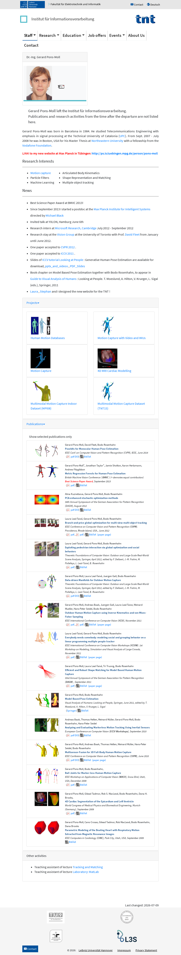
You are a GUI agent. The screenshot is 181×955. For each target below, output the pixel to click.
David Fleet (132, 234)
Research (47, 35)
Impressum (124, 950)
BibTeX (87, 456)
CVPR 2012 (68, 247)
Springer (71, 710)
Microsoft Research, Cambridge (75, 228)
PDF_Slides (77, 266)
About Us (136, 35)
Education (72, 35)
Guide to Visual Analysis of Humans (53, 279)
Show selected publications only (50, 437)
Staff (28, 35)
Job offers (97, 35)
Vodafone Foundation (36, 145)
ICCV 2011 (67, 253)
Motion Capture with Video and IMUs (122, 338)
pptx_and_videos (57, 266)
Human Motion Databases (48, 338)
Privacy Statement (146, 950)
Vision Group (65, 234)
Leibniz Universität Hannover (96, 950)
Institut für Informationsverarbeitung (62, 19)
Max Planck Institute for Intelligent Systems (122, 209)
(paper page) (104, 534)
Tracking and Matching (88, 867)
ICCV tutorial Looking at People (63, 260)
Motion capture (40, 173)
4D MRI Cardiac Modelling (114, 371)
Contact (31, 45)
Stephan (45, 291)
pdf (72, 456)
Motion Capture (41, 371)
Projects (32, 303)
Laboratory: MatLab (86, 872)
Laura (34, 291)
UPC (122, 136)
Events (115, 35)
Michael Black (55, 215)
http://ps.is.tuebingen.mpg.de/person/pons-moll (125, 153)
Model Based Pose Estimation (72, 272)
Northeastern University (107, 141)
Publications (35, 424)
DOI (77, 456)
